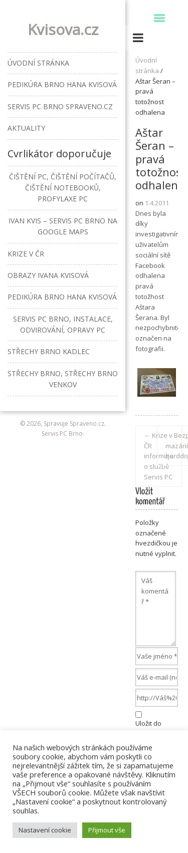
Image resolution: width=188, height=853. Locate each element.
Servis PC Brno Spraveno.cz (60, 106)
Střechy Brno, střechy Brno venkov (63, 379)
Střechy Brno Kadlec (49, 351)
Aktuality (26, 128)
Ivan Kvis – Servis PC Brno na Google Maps (63, 226)
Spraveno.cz (87, 423)
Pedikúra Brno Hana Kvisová (62, 84)
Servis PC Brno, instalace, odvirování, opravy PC (63, 324)
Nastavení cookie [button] (45, 829)
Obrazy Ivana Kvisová (48, 275)
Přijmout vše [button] (106, 829)
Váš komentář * (155, 608)
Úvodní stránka (38, 63)
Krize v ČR (26, 253)
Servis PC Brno (62, 433)
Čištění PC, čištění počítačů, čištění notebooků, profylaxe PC (62, 188)
